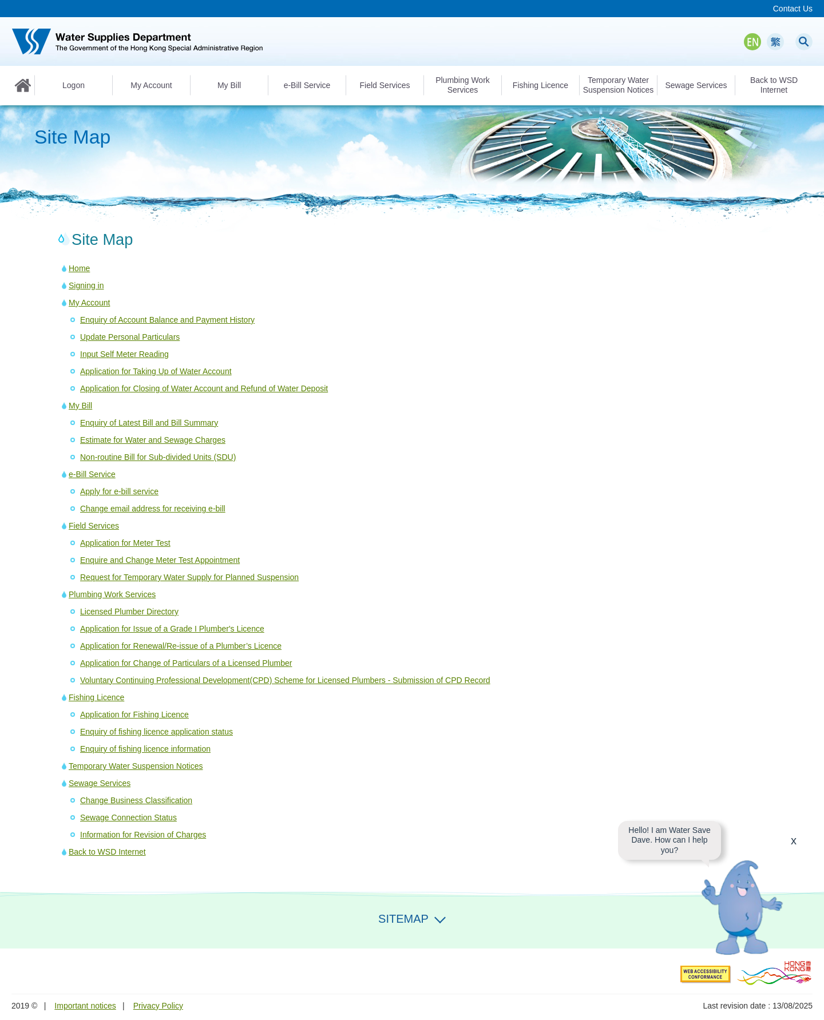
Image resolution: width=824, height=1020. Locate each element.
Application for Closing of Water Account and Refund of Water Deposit (204, 388)
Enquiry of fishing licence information (145, 748)
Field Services (94, 525)
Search (804, 41)
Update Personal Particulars (130, 337)
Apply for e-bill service (119, 491)
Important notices (85, 1005)
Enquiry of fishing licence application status (156, 731)
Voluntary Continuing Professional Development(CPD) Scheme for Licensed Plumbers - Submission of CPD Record (285, 680)
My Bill (80, 405)
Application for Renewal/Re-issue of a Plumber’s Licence (181, 645)
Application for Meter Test (125, 542)
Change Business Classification (136, 800)
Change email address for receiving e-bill (152, 508)
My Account (89, 302)
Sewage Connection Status (128, 817)
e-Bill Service (92, 474)
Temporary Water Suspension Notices (136, 766)
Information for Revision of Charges (143, 834)
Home (22, 85)
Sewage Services (99, 783)
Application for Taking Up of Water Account (156, 371)
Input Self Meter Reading (124, 354)
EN (752, 41)
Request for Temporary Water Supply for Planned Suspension (189, 577)
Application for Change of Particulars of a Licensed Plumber (186, 663)
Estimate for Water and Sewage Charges (152, 439)
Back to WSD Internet (107, 851)
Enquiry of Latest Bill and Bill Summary (149, 422)
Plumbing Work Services (112, 594)
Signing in (86, 285)
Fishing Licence (96, 697)
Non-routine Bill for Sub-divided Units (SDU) (158, 457)
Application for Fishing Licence (134, 714)
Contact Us (793, 8)
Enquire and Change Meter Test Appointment (160, 560)
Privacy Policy (158, 1005)
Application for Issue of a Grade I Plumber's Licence (172, 628)
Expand (440, 917)
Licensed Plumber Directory (129, 611)
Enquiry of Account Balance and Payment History (167, 319)
